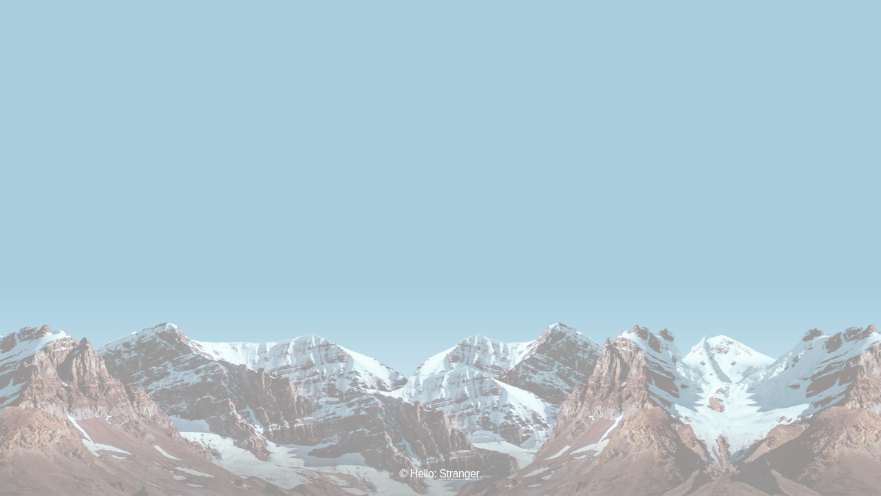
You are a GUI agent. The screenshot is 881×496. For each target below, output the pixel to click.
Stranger (458, 473)
